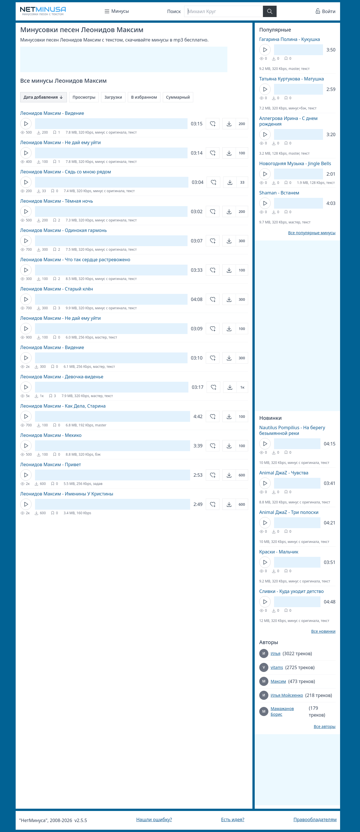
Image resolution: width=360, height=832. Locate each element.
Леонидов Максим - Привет (50, 464)
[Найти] (270, 11)
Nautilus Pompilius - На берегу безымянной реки (292, 430)
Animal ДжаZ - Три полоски (288, 512)
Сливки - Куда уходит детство (291, 591)
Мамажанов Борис (282, 711)
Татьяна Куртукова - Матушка (291, 79)
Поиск (174, 11)
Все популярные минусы (312, 232)
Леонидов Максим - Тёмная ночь (56, 201)
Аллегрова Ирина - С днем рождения (288, 121)
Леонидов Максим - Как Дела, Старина (63, 406)
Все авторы (325, 726)
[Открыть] (235, 123)
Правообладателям (315, 819)
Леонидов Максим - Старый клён (56, 289)
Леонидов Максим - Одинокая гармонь (63, 230)
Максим (278, 681)
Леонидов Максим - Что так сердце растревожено (75, 259)
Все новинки (323, 631)
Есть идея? (232, 819)
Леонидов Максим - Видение (52, 113)
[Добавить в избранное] (212, 123)
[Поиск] (223, 11)
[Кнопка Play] (26, 123)
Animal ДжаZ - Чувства (283, 473)
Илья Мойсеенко (287, 695)
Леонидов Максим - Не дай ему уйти (60, 142)
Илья (275, 653)
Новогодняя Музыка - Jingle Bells (295, 163)
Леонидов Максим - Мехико (51, 435)
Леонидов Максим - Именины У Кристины (66, 494)
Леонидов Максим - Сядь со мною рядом (65, 172)
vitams (277, 667)
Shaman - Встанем (279, 193)
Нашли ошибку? (154, 819)
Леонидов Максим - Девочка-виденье (61, 376)
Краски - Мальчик (278, 552)
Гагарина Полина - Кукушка (289, 39)
